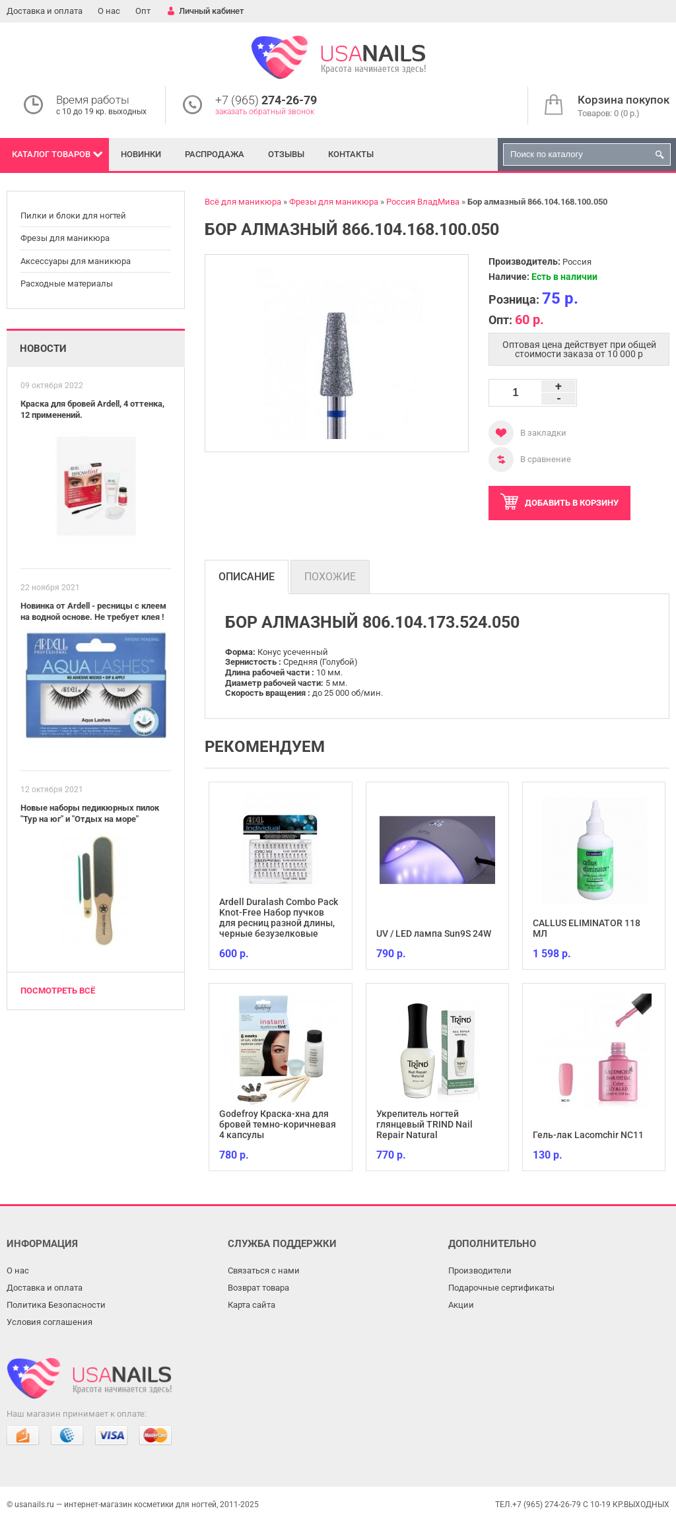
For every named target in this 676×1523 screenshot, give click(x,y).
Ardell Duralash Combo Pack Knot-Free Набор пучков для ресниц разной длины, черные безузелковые (278, 918)
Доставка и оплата (45, 11)
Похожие (330, 576)
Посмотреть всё (57, 991)
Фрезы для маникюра (65, 238)
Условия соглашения (49, 1322)
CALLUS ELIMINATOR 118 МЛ (586, 928)
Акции (461, 1305)
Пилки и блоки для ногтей (73, 215)
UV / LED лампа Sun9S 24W (433, 933)
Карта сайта (251, 1305)
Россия (577, 262)
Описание (247, 576)
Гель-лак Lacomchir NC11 (588, 1135)
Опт (143, 11)
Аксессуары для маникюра (75, 261)
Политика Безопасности (56, 1305)
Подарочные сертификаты (501, 1288)
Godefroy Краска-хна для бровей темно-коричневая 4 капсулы (277, 1124)
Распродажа (214, 154)
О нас (109, 11)
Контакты (351, 154)
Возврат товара (258, 1288)
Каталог (51, 154)
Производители (480, 1270)
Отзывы (286, 154)
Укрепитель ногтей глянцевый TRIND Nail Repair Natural (424, 1124)
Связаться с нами (264, 1270)
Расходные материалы (66, 283)
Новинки (141, 154)
